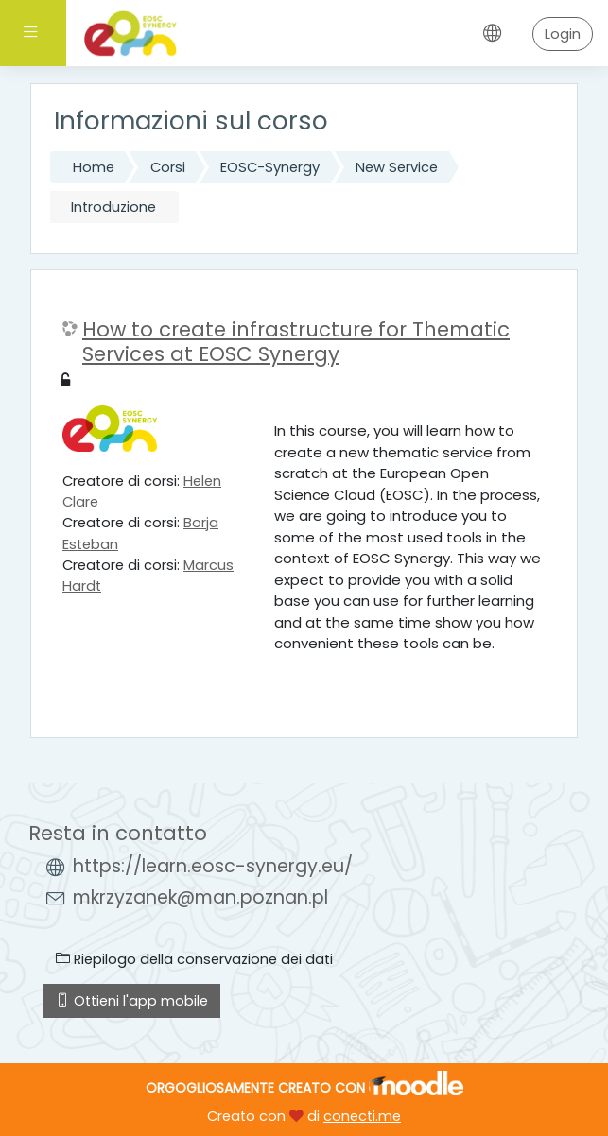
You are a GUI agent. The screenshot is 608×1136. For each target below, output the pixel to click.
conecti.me (362, 1116)
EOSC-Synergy (270, 167)
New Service (397, 167)
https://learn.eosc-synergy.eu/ (213, 866)
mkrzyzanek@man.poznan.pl (200, 897)
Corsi (167, 167)
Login (563, 34)
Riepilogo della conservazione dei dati (194, 959)
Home (93, 167)
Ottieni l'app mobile (132, 1000)
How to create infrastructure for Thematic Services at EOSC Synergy (296, 342)
